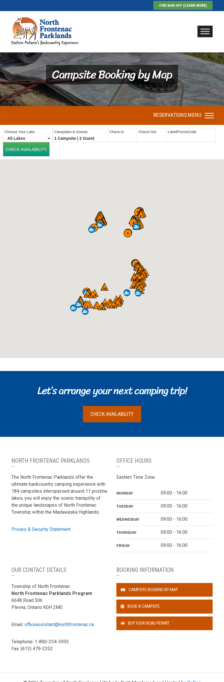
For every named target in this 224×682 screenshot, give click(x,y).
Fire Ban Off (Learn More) (183, 5)
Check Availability (112, 414)
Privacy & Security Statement (41, 529)
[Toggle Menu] (205, 31)
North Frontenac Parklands (44, 31)
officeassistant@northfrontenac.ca (59, 624)
